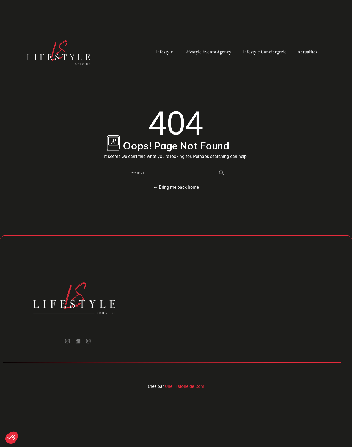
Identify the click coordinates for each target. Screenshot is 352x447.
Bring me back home (176, 187)
